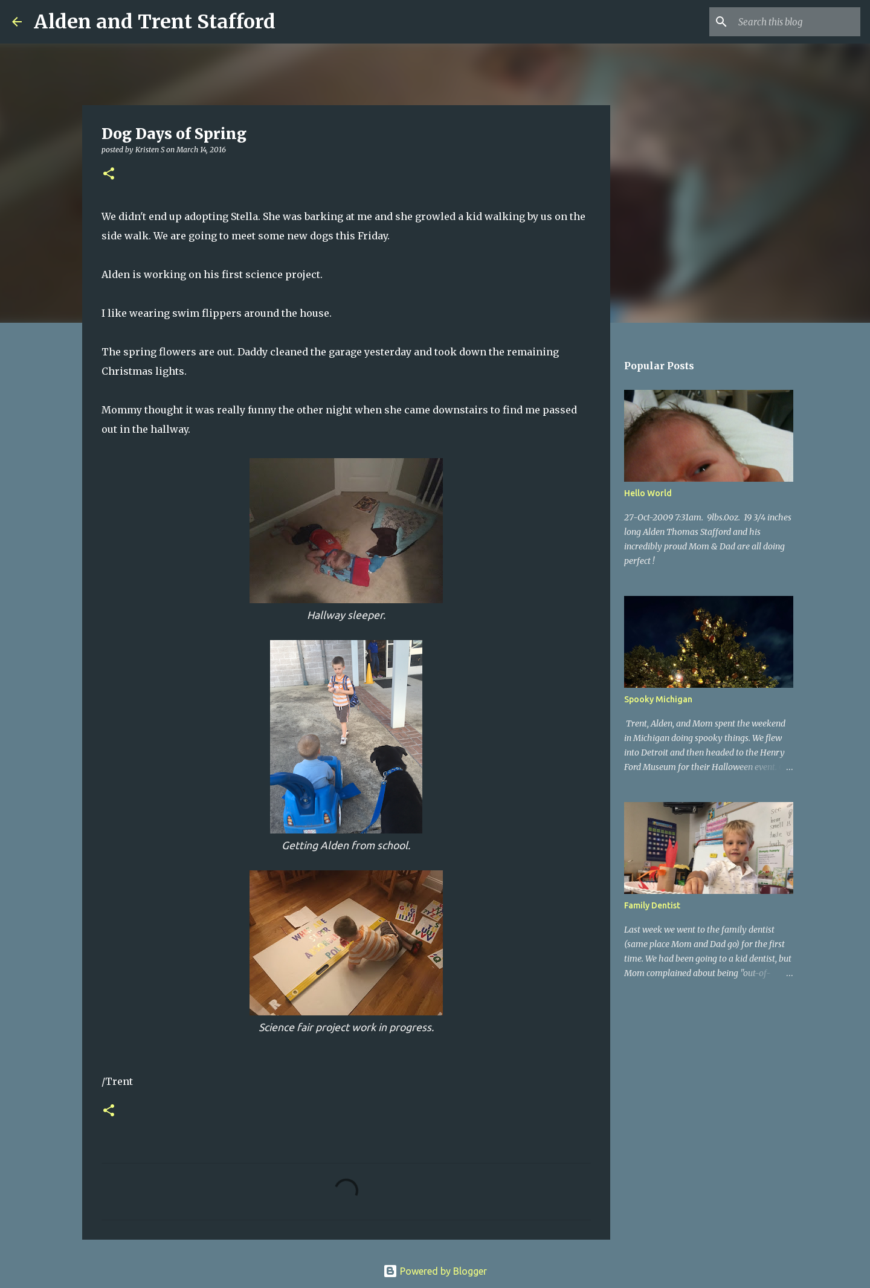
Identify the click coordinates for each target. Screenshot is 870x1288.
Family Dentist (652, 905)
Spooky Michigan (658, 699)
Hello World (648, 493)
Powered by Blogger (435, 1271)
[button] (109, 174)
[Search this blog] (796, 21)
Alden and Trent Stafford (155, 22)
